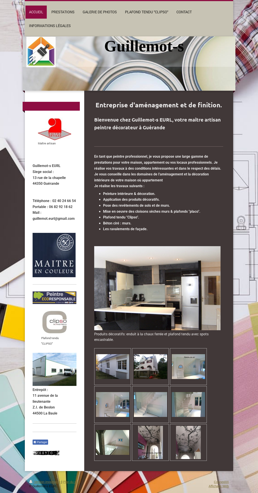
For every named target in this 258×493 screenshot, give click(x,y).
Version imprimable (45, 482)
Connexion (221, 482)
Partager (40, 442)
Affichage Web (219, 486)
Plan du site (71, 482)
